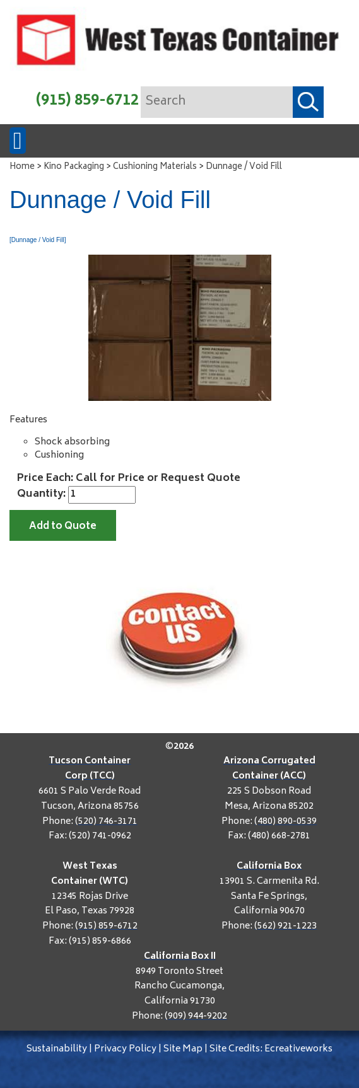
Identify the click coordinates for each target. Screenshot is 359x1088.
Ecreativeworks (298, 1049)
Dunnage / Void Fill (244, 167)
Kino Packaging (74, 167)
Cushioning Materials (155, 167)
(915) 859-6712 (87, 101)
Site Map (183, 1049)
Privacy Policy (125, 1049)
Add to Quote (63, 526)
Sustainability (56, 1049)
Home (22, 167)
